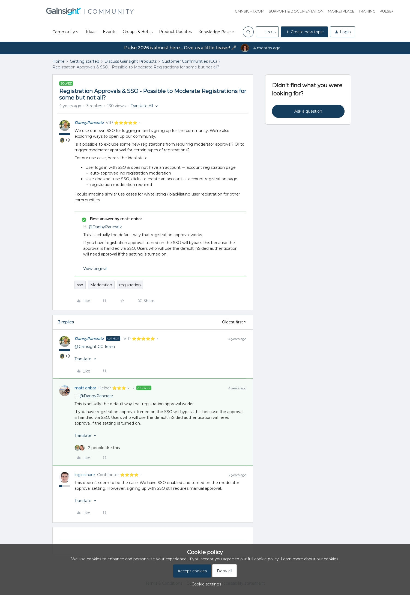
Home (58, 61)
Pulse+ (386, 11)
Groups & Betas (137, 31)
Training (367, 11)
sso (80, 285)
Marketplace (341, 11)
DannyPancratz (89, 122)
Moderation (101, 285)
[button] (267, 31)
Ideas (91, 31)
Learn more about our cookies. (310, 559)
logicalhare (84, 474)
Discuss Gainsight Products (130, 61)
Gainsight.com (249, 11)
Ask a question (308, 111)
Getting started (84, 61)
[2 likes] (97, 448)
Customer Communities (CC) (189, 61)
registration (130, 285)
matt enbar (85, 388)
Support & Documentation (296, 11)
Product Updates (175, 31)
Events (109, 31)
